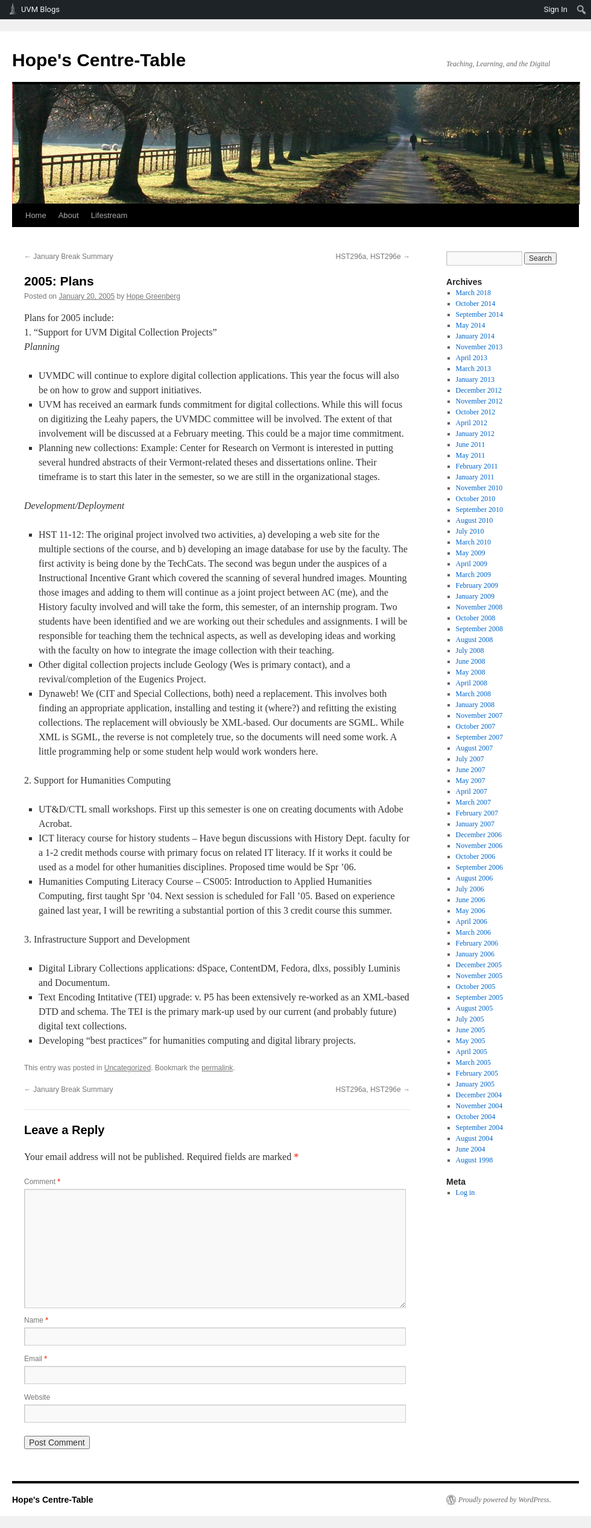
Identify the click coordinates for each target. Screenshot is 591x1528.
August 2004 (474, 1138)
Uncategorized (127, 1068)
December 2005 (479, 965)
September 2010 (479, 509)
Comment (42, 1181)
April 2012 (471, 423)
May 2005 (470, 1041)
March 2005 (473, 1062)
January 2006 (475, 954)
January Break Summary (68, 256)
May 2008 (470, 672)
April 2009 (471, 564)
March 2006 (473, 932)
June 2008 (470, 661)
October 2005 (476, 986)
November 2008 (479, 607)
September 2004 (479, 1127)
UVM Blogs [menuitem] (40, 9)
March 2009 (473, 574)
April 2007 (471, 791)
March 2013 (473, 368)
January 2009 (475, 596)
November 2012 (479, 401)
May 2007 (470, 780)
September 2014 (479, 314)
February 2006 (477, 943)
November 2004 (479, 1106)
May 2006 (470, 910)
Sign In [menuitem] (555, 9)
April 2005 (471, 1051)
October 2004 (476, 1116)
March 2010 (473, 542)
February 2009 (477, 585)
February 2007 (477, 813)
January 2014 (475, 336)
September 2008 (479, 629)
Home (35, 215)
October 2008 (476, 618)
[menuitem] (581, 9)
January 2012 (475, 433)
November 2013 (479, 347)
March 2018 (473, 292)
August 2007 (474, 748)
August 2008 (474, 639)
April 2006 (471, 921)
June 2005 (470, 1030)
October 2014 (476, 303)
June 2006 (470, 900)
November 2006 (479, 845)
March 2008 (473, 694)
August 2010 (474, 520)
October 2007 (476, 726)
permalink (217, 1068)
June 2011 (470, 444)
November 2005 (479, 975)
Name (36, 1320)
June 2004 (470, 1149)
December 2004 (479, 1095)
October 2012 (476, 412)
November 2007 (479, 715)
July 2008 (470, 650)
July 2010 (470, 531)
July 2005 (470, 1019)
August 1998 (474, 1160)
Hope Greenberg (153, 296)
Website (37, 1397)
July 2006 (470, 889)
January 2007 (475, 824)
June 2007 (470, 770)
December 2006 (479, 835)
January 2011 (475, 477)
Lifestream (109, 215)
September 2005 (479, 997)
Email (35, 1359)
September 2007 (479, 737)
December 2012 (479, 390)
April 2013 (471, 358)
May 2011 (470, 455)
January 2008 (475, 704)
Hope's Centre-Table (99, 60)
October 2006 (476, 856)
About (68, 215)
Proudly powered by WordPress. (504, 1499)
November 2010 (479, 488)
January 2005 (475, 1084)
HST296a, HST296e (373, 256)
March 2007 (473, 802)
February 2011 (477, 466)
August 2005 (474, 1008)
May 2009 (470, 553)
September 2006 (479, 867)
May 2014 (470, 325)
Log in (465, 1192)
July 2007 (470, 759)
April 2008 (471, 683)
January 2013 (475, 379)
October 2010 (476, 498)
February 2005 (477, 1073)
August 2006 (474, 878)
